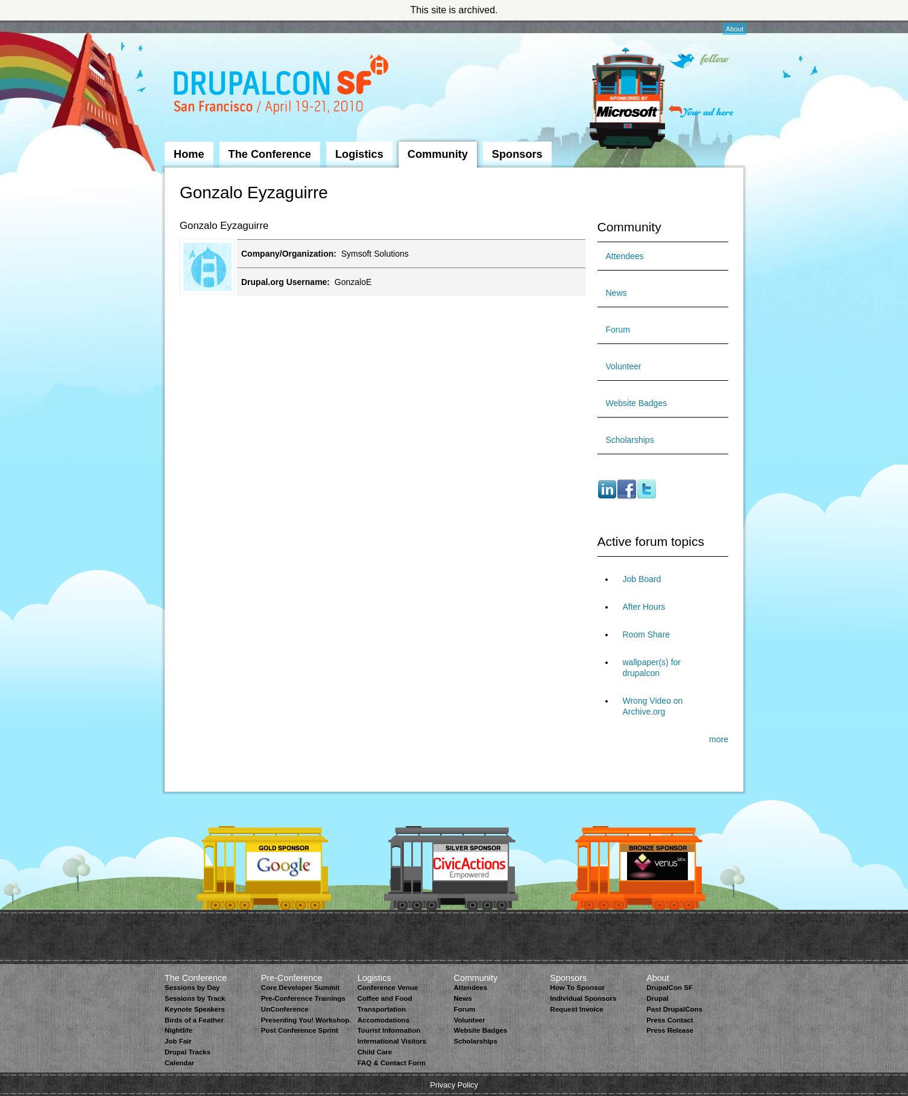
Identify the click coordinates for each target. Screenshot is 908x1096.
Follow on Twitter (699, 60)
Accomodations (383, 1020)
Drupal (657, 998)
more (718, 739)
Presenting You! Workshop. (306, 1020)
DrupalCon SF (669, 987)
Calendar (179, 1062)
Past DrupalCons (674, 1009)
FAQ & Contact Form (392, 1062)
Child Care (375, 1052)
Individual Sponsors (583, 998)
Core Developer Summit (300, 987)
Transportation (382, 1009)
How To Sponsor (577, 987)
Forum (618, 329)
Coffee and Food (385, 998)
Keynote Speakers (195, 1009)
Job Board (642, 579)
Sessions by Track (195, 998)
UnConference (285, 1009)
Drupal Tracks (187, 1052)
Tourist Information (389, 1030)
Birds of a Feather (194, 1020)
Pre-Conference (292, 978)
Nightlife (178, 1030)
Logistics (359, 154)
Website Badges (636, 403)
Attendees (625, 256)
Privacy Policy (454, 1084)
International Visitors (392, 1041)
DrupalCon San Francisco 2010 (282, 86)
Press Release (669, 1030)
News (616, 293)
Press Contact (669, 1020)
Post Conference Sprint (299, 1030)
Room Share (646, 634)
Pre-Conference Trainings (303, 998)
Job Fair (178, 1041)
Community (438, 154)
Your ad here (701, 111)
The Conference (270, 154)
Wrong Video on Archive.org (653, 706)
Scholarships (630, 440)
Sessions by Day (192, 987)
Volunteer (624, 366)
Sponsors (517, 154)
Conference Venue (388, 987)
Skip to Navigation (189, 26)
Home (189, 154)
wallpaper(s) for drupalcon (652, 667)
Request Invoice (576, 1009)
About (734, 29)
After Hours (644, 607)
